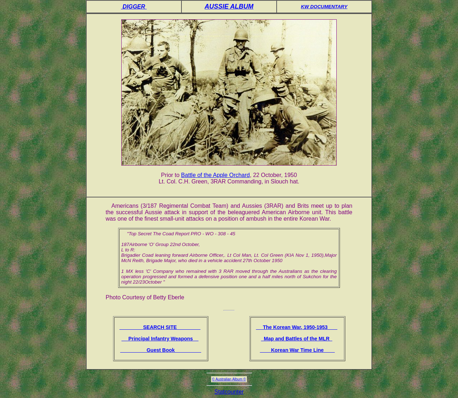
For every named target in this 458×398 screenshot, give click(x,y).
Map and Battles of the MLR (296, 339)
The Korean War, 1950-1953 (296, 327)
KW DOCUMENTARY (324, 6)
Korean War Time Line (297, 350)
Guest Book (160, 350)
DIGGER (134, 7)
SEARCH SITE (160, 327)
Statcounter (229, 392)
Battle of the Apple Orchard (215, 175)
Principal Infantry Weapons (159, 339)
